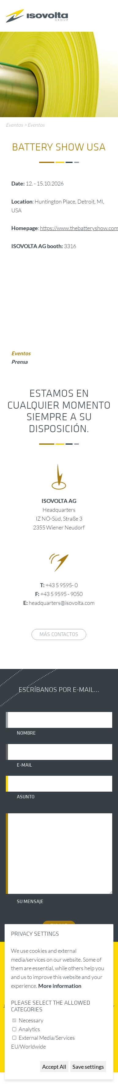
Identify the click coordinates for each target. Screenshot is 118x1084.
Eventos (14, 125)
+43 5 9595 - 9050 (61, 594)
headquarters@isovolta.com (61, 602)
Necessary (31, 1020)
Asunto (26, 797)
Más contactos (58, 634)
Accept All (54, 1066)
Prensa (19, 362)
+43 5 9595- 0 (62, 585)
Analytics (29, 1029)
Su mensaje (30, 901)
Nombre (26, 733)
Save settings (88, 1066)
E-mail (24, 765)
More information (59, 985)
